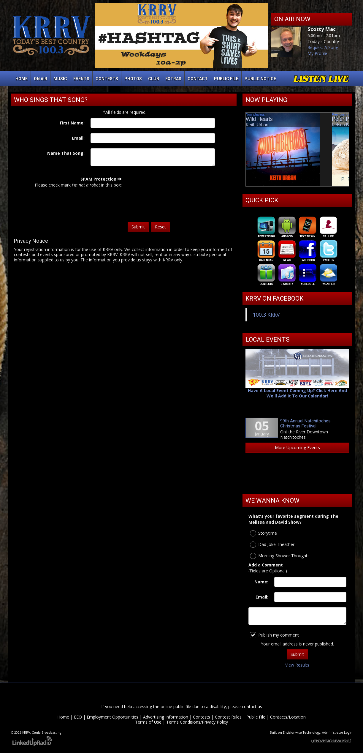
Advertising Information (165, 717)
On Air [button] (40, 78)
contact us (252, 706)
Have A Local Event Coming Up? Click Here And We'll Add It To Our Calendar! (297, 393)
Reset (160, 227)
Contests (201, 717)
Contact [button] (198, 78)
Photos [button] (133, 78)
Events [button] (81, 78)
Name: (261, 582)
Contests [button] (107, 78)
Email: (78, 138)
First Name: (72, 123)
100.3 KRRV (266, 314)
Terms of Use (148, 722)
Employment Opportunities (112, 717)
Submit (138, 227)
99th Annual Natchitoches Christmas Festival (305, 423)
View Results (297, 665)
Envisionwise (292, 732)
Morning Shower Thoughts (280, 556)
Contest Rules (228, 717)
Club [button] (153, 78)
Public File (255, 717)
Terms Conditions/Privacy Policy (197, 722)
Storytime (263, 533)
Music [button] (60, 78)
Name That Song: (66, 153)
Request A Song (322, 47)
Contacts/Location (288, 717)
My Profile (317, 53)
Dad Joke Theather (272, 545)
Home (21, 78)
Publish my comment (274, 635)
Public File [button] (226, 78)
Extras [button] (173, 78)
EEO (78, 717)
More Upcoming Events (297, 447)
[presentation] (152, 197)
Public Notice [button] (260, 78)
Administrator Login (337, 732)
